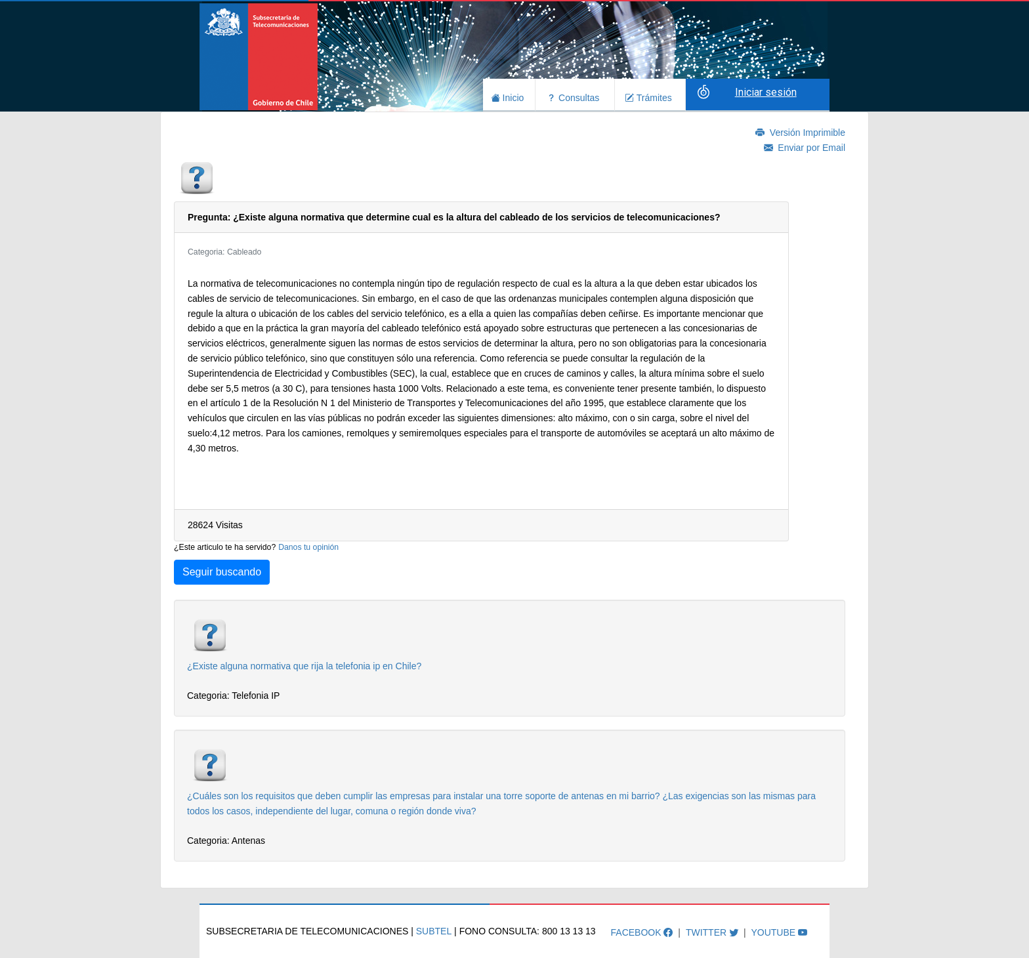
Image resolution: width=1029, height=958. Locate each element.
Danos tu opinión (308, 547)
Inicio (507, 96)
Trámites (648, 96)
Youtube (779, 931)
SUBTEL (434, 931)
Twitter (712, 931)
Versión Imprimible (800, 132)
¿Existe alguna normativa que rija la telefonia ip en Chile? (304, 666)
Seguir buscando (221, 571)
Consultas (573, 96)
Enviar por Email (804, 147)
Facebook (642, 931)
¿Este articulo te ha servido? (225, 547)
